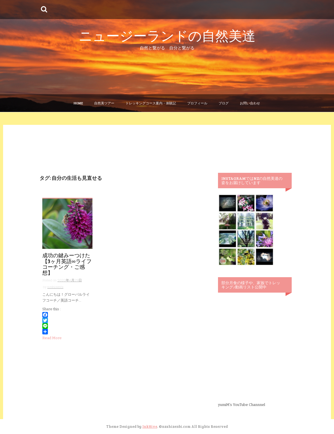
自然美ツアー (104, 103)
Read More (52, 338)
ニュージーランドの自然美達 (167, 35)
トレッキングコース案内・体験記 (151, 103)
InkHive (149, 426)
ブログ (224, 103)
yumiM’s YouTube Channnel (241, 405)
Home (78, 103)
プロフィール (197, 103)
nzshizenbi (55, 287)
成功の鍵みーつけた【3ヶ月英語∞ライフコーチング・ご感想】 (67, 264)
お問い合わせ (250, 103)
